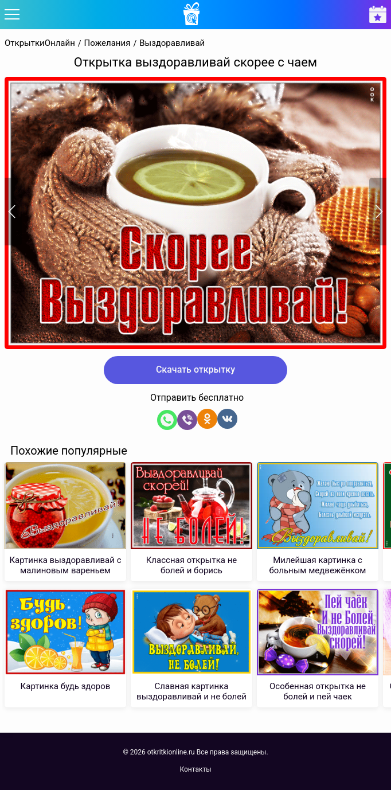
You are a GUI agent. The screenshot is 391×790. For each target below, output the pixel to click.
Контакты (195, 769)
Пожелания (107, 43)
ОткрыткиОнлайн (40, 43)
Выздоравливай (172, 43)
